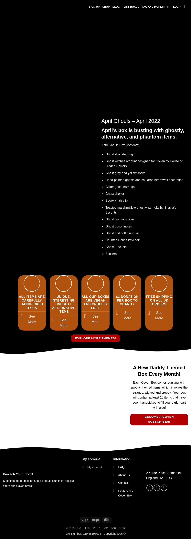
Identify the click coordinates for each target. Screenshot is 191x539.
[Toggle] (22, 317)
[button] (177, 6)
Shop (106, 6)
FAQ (121, 467)
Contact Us (74, 528)
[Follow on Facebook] (149, 488)
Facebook (118, 528)
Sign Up (94, 6)
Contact (123, 482)
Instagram (100, 528)
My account (94, 467)
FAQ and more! (153, 7)
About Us (124, 475)
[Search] (168, 7)
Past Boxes (131, 6)
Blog (116, 6)
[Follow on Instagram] (157, 488)
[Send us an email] (164, 488)
